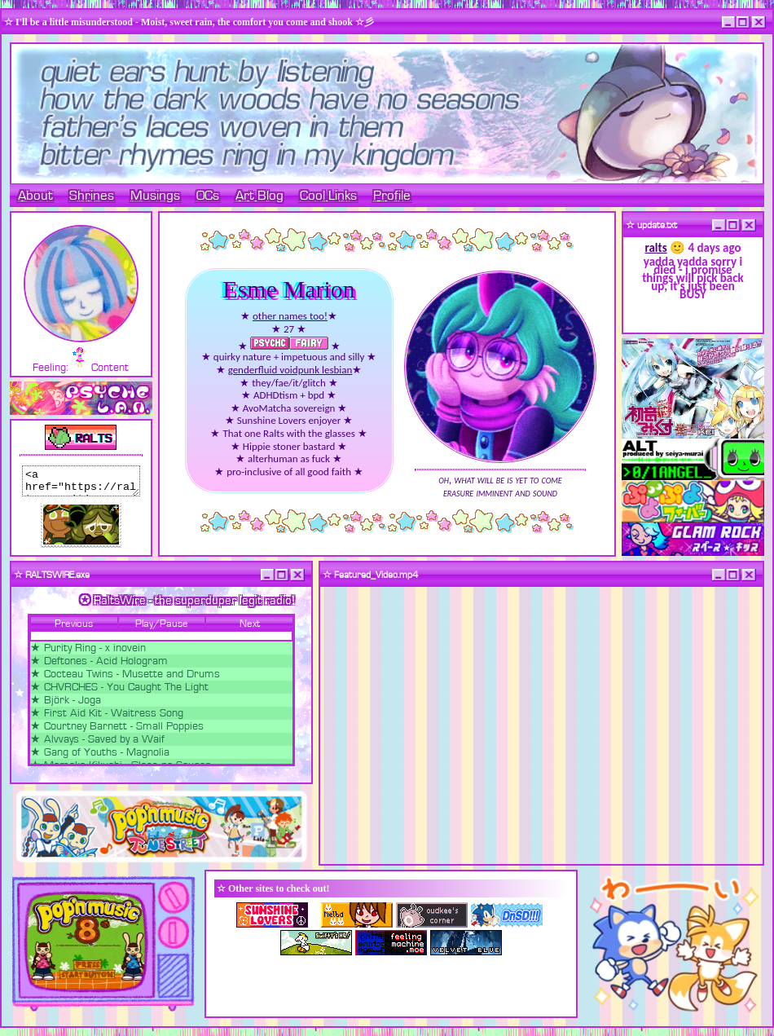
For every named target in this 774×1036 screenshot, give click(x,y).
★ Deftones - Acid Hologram (99, 661)
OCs (207, 195)
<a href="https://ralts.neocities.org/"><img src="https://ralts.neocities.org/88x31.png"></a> (81, 483)
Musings (155, 195)
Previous (74, 623)
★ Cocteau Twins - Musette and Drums (125, 674)
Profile (392, 195)
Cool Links (328, 195)
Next (250, 623)
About (35, 195)
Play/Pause (161, 623)
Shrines (91, 195)
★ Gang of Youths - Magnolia (99, 752)
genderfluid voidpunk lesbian (290, 370)
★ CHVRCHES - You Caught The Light (119, 687)
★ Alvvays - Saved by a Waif (97, 739)
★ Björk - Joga (65, 700)
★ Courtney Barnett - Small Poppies (117, 726)
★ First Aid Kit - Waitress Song (106, 713)
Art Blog (259, 195)
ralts (655, 247)
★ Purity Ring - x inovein (88, 648)
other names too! (290, 316)
